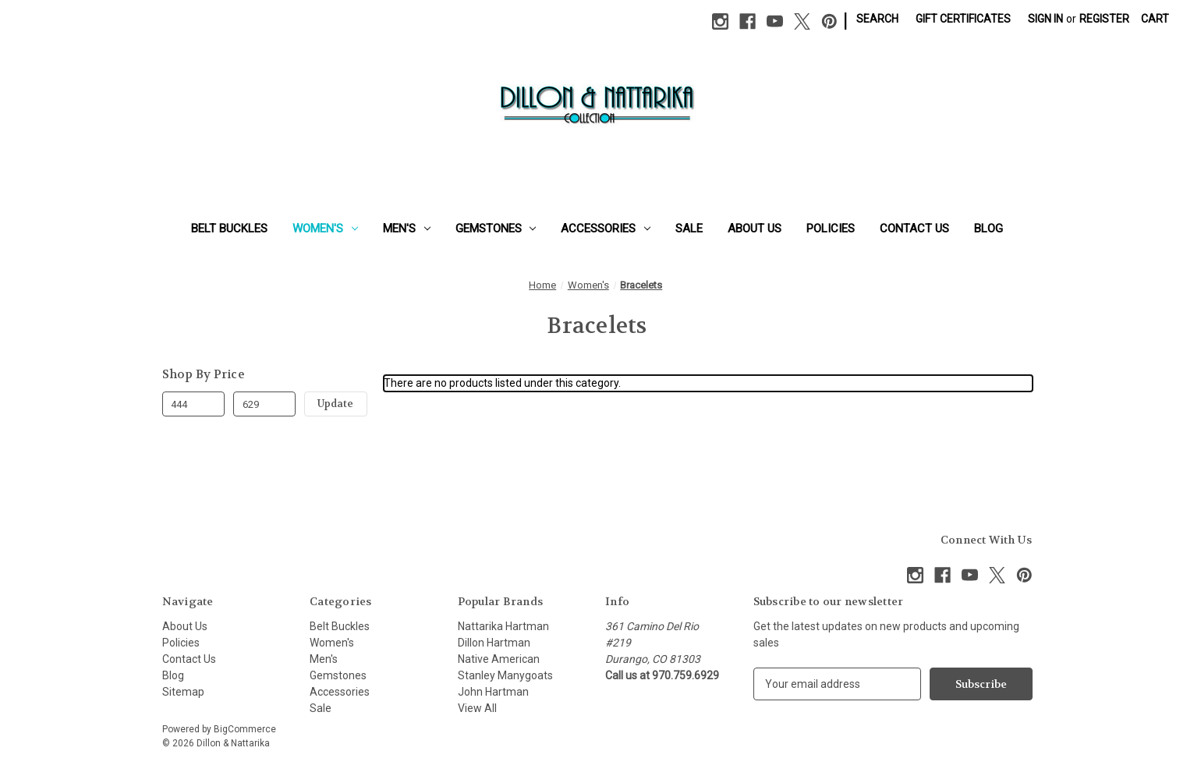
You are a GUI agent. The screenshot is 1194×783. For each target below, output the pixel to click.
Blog (988, 228)
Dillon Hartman (494, 642)
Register (1104, 18)
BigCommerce (245, 729)
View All (477, 708)
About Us (754, 228)
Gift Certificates (963, 18)
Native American (499, 659)
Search (877, 18)
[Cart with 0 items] (1155, 19)
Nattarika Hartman (503, 626)
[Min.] (193, 404)
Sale (689, 228)
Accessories (605, 228)
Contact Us (914, 228)
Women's (325, 228)
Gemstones (496, 228)
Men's (406, 228)
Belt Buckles (229, 228)
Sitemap (183, 692)
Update (335, 403)
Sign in (1045, 18)
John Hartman (493, 692)
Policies (830, 228)
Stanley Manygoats (505, 675)
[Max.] (264, 404)
